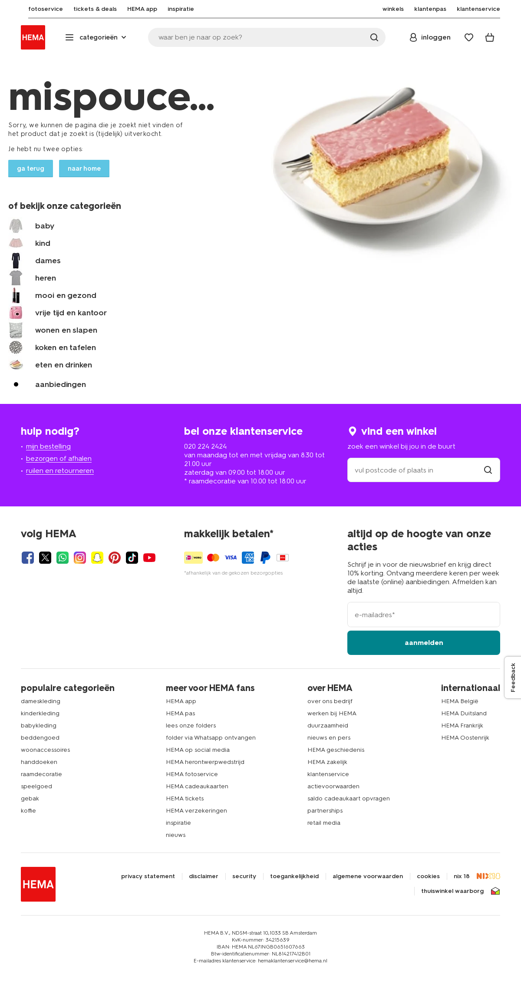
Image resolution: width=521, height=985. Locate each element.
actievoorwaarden (333, 786)
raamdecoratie (41, 774)
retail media (323, 822)
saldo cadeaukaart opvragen (348, 798)
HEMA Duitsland (464, 713)
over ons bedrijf (330, 701)
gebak (30, 798)
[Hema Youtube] (149, 558)
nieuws (175, 835)
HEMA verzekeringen (196, 810)
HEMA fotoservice (192, 774)
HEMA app (181, 701)
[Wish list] (468, 37)
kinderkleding (40, 713)
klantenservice (328, 774)
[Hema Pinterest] (115, 558)
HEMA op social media (198, 750)
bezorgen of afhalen (59, 458)
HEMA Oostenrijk (465, 737)
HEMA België (459, 701)
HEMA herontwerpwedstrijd (205, 762)
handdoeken (39, 762)
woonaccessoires (45, 750)
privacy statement (148, 876)
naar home (84, 168)
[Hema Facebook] (28, 558)
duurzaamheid (327, 725)
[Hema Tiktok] (132, 558)
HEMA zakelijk (327, 762)
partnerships (325, 810)
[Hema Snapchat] (97, 558)
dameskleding (40, 701)
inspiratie (178, 822)
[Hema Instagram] (80, 558)
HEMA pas (180, 713)
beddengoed (40, 737)
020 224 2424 (205, 446)
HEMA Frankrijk (462, 725)
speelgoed (36, 786)
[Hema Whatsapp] (62, 558)
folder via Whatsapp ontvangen (211, 737)
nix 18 (462, 876)
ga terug (30, 168)
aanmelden (424, 642)
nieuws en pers (328, 737)
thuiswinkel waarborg (452, 891)
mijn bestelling (48, 446)
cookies (428, 876)
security (244, 876)
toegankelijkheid (294, 876)
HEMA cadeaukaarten (197, 786)
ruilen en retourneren (60, 470)
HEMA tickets (185, 798)
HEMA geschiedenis (335, 750)
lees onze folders (191, 725)
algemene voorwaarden (368, 876)
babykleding (38, 725)
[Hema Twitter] (45, 558)
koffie (28, 810)
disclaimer (203, 876)
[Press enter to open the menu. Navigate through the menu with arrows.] (96, 37)
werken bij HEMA (331, 713)
